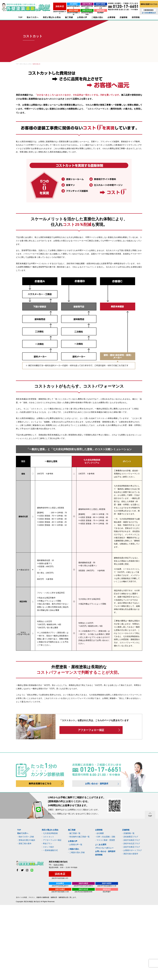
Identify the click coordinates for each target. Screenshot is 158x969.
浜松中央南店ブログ (131, 840)
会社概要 (100, 833)
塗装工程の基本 (25, 843)
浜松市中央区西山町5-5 (63, 6)
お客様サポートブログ (132, 850)
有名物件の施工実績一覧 (79, 837)
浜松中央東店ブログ (131, 847)
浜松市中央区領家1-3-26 (63, 11)
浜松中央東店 (80, 4)
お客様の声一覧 (75, 844)
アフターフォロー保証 (91, 730)
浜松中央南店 (63, 8)
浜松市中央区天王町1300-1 (80, 6)
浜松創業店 (63, 4)
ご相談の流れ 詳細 (77, 852)
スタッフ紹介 (48, 847)
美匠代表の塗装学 (130, 854)
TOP (20, 17)
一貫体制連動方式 (50, 850)
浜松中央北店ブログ (131, 843)
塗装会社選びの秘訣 (27, 840)
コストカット (48, 837)
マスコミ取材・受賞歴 (105, 840)
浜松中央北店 (80, 8)
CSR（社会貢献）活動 (105, 837)
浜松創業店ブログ (130, 837)
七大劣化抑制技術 (50, 833)
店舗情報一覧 (128, 833)
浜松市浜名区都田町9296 (80, 11)
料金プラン (47, 843)
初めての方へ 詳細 (26, 837)
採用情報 (98, 855)
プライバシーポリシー (104, 848)
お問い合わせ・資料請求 (96, 783)
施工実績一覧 (74, 833)
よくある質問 (100, 844)
